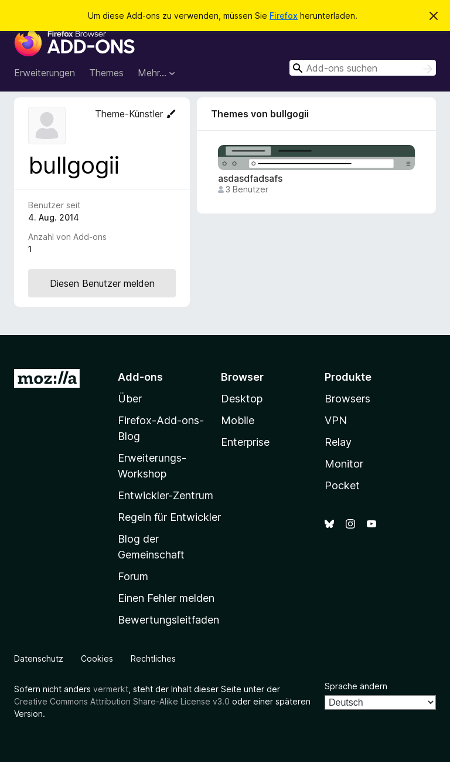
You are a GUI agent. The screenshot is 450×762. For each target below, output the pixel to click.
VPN (336, 420)
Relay (338, 442)
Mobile (237, 420)
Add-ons (140, 377)
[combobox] (362, 68)
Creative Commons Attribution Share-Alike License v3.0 (122, 701)
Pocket (342, 485)
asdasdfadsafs (250, 178)
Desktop (241, 398)
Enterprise (245, 442)
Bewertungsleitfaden (168, 620)
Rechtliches (153, 658)
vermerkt (110, 689)
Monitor (344, 464)
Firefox (284, 16)
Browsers (347, 398)
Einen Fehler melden (166, 598)
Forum (133, 576)
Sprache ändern (356, 686)
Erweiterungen (44, 73)
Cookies (97, 658)
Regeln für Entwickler (169, 517)
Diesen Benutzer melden (102, 283)
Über (130, 398)
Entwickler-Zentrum (165, 495)
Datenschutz (38, 658)
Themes (106, 73)
